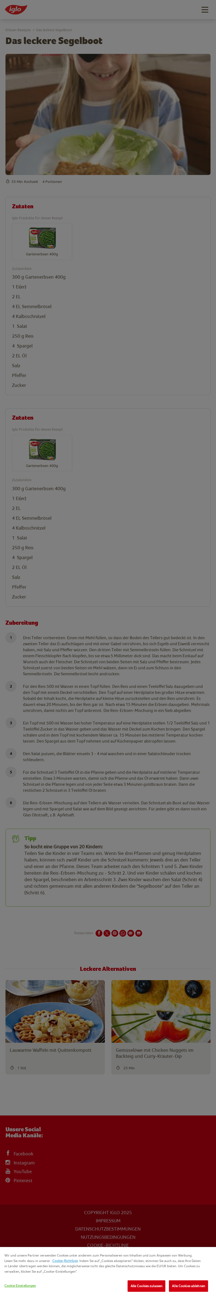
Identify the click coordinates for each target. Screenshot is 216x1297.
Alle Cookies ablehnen (188, 1286)
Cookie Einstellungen (20, 1286)
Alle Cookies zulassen (147, 1286)
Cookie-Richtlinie (65, 1261)
